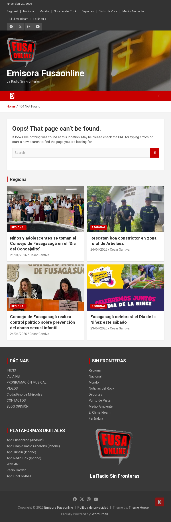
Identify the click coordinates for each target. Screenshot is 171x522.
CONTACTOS (16, 400)
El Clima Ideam (19, 18)
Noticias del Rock (65, 11)
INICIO (11, 370)
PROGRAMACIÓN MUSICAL (27, 382)
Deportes (88, 11)
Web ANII (13, 464)
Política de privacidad (92, 508)
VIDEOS (12, 388)
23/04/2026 (98, 328)
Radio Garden (16, 470)
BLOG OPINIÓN (17, 406)
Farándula (39, 18)
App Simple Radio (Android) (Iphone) (33, 446)
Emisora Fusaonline (45, 73)
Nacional (29, 11)
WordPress (100, 514)
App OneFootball (19, 476)
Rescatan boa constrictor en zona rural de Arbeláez (123, 241)
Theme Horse (139, 508)
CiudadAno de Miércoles (24, 394)
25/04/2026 (18, 255)
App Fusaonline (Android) (25, 440)
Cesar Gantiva (39, 255)
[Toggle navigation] (12, 96)
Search (154, 153)
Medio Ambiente (133, 11)
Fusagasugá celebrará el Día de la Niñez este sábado (123, 319)
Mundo (44, 11)
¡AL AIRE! (13, 376)
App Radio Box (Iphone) (24, 458)
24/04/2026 (98, 249)
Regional (12, 11)
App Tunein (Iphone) (21, 452)
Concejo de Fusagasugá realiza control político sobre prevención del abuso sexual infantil (42, 322)
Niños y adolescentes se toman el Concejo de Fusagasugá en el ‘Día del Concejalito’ (43, 244)
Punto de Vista (108, 11)
